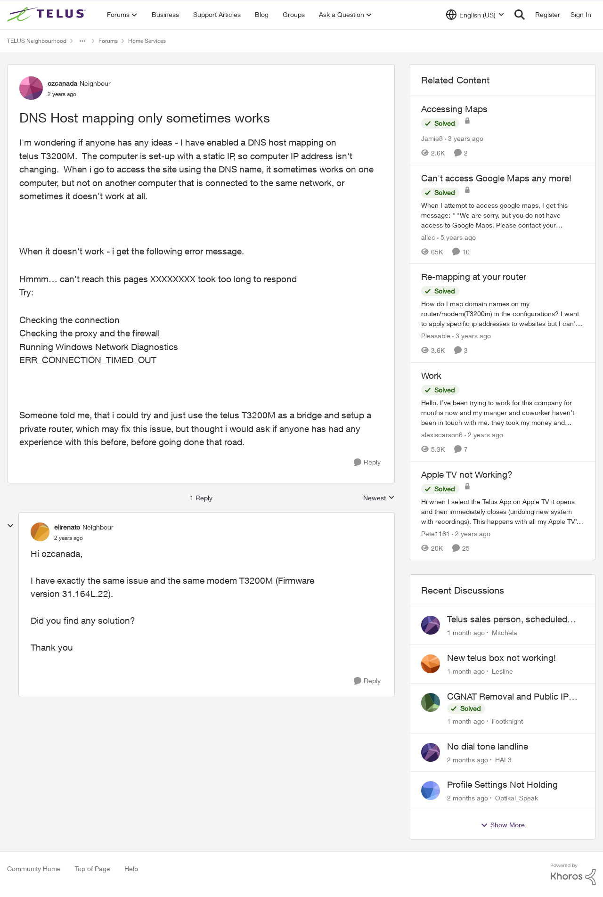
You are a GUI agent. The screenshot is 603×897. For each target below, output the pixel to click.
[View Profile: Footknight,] (430, 702)
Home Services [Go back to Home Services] (147, 40)
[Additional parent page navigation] (82, 41)
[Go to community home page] (47, 14)
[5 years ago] (456, 237)
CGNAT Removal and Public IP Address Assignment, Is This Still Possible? (512, 696)
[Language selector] (475, 14)
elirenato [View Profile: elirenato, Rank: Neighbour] (67, 527)
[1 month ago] (466, 632)
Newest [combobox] (379, 498)
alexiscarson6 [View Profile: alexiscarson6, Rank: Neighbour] (442, 435)
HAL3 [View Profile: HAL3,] (503, 759)
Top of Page (92, 868)
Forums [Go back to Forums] (108, 40)
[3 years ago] (464, 138)
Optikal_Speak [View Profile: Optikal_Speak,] (516, 798)
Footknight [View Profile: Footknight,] (507, 721)
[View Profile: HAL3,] (430, 752)
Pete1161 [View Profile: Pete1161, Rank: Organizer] (435, 533)
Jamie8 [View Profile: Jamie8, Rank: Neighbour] (432, 138)
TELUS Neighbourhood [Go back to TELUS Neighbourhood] (36, 40)
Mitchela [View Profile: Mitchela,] (504, 632)
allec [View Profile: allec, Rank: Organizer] (428, 237)
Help (131, 868)
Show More (503, 825)
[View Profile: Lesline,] (430, 663)
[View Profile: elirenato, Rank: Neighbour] (40, 531)
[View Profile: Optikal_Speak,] (430, 790)
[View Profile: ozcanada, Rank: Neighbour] (31, 88)
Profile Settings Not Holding (502, 784)
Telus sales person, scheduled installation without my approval (510, 619)
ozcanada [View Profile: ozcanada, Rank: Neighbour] (62, 83)
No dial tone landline (487, 746)
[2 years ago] (483, 435)
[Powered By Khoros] (573, 874)
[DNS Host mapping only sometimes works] (68, 538)
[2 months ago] (467, 759)
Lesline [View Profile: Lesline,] (502, 671)
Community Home (34, 868)
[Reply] (367, 462)
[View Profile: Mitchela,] (430, 625)
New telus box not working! (501, 657)
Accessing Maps (454, 109)
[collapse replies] (10, 525)
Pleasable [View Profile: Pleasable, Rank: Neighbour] (435, 336)
